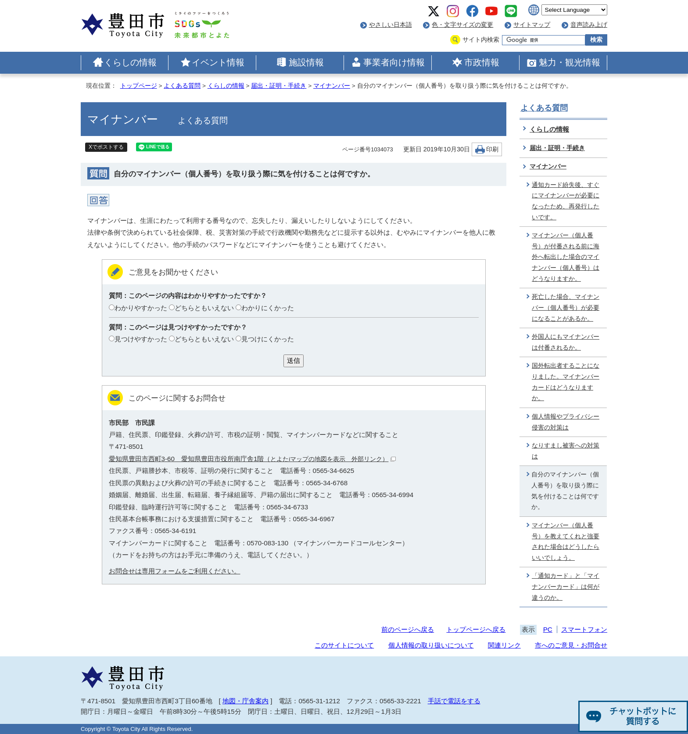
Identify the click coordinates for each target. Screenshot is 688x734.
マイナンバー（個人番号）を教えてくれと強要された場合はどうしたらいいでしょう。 (565, 541)
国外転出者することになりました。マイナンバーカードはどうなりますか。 (565, 381)
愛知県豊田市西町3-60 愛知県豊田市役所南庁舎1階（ (252, 458)
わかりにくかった (267, 308)
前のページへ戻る (407, 629)
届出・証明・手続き (278, 85)
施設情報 (306, 62)
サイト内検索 (480, 39)
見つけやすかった (141, 339)
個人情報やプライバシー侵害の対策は (565, 422)
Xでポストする (106, 147)
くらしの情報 (130, 62)
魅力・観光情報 (569, 62)
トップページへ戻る (475, 629)
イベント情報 (218, 62)
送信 (293, 360)
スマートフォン (584, 629)
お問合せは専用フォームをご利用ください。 (174, 571)
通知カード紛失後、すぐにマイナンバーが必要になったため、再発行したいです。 (565, 201)
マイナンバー (331, 85)
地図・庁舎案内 (245, 701)
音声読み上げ (588, 24)
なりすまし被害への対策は (565, 451)
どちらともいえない (204, 308)
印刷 (492, 149)
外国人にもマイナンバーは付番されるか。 (565, 342)
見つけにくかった (267, 339)
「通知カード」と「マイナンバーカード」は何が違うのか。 (565, 587)
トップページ (138, 85)
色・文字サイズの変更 (462, 24)
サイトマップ (531, 24)
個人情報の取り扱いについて (431, 645)
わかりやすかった (141, 308)
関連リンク (504, 645)
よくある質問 (182, 85)
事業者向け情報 (394, 62)
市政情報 (481, 62)
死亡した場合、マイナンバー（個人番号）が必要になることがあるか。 (565, 308)
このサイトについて (344, 645)
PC (547, 629)
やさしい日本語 (390, 24)
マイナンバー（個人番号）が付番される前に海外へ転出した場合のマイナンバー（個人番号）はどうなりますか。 (565, 257)
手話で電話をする (454, 701)
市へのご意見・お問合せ (571, 645)
